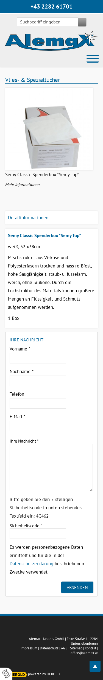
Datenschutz (49, 648)
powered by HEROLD (44, 674)
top (98, 663)
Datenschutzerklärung (31, 564)
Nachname (22, 371)
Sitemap (76, 648)
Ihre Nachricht (24, 441)
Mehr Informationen (22, 184)
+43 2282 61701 (51, 6)
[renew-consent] (6, 674)
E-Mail (17, 417)
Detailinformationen (28, 218)
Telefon (17, 394)
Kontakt (90, 648)
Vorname (20, 349)
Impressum (29, 648)
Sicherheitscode (26, 525)
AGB (64, 648)
